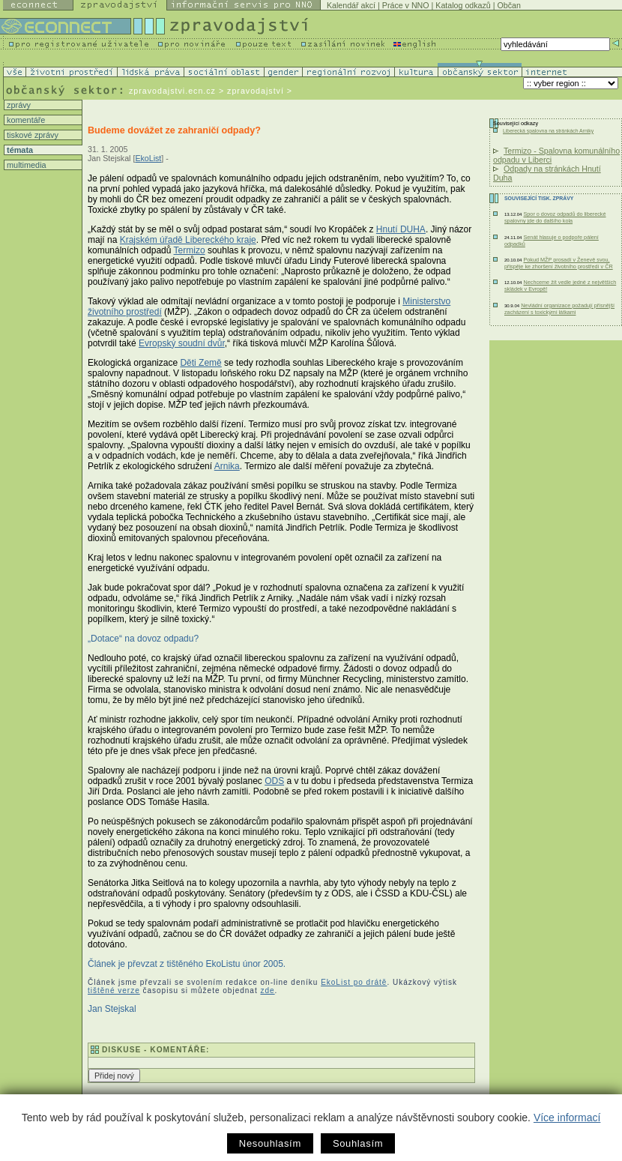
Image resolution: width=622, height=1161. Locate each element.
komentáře (24, 119)
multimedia (25, 164)
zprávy (17, 104)
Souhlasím (358, 1143)
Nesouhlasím (270, 1143)
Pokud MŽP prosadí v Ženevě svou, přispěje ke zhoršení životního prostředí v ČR (558, 263)
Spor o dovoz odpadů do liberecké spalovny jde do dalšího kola (555, 217)
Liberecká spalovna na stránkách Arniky (548, 130)
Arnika (227, 466)
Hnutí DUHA (401, 229)
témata (18, 149)
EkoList (148, 158)
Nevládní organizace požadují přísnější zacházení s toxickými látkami (559, 309)
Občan (508, 5)
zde (267, 990)
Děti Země (200, 363)
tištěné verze (114, 990)
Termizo (189, 250)
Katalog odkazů (462, 5)
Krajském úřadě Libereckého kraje (188, 240)
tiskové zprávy (31, 134)
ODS (274, 781)
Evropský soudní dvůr (182, 343)
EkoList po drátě (354, 982)
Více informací (567, 1118)
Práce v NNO (405, 5)
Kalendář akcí (351, 5)
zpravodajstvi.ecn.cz (172, 90)
